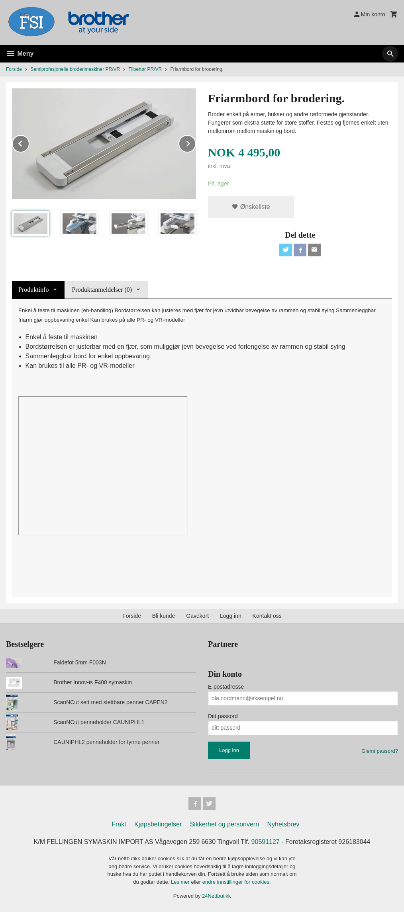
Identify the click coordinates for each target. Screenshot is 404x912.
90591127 (265, 841)
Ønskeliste (251, 206)
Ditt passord (223, 716)
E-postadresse (226, 687)
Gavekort (197, 616)
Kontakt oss (267, 616)
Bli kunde (163, 616)
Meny (19, 53)
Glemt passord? (379, 751)
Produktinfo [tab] (33, 289)
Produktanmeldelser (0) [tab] (102, 289)
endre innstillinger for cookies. (236, 882)
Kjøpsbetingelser (158, 824)
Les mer (181, 882)
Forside (14, 69)
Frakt (119, 824)
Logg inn (230, 616)
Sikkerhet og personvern (224, 824)
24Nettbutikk (216, 896)
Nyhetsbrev (283, 824)
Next (195, 142)
